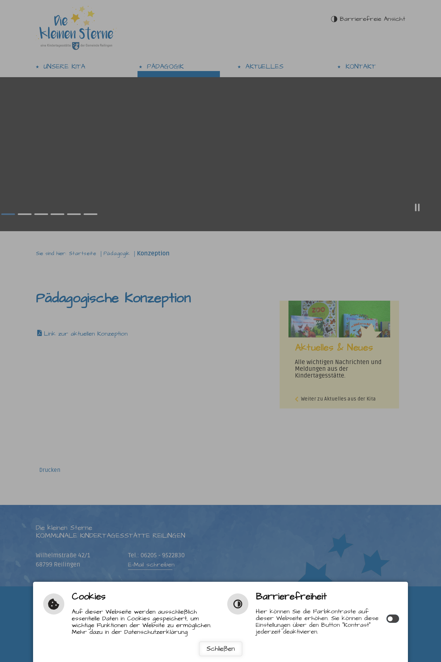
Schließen (220, 648)
